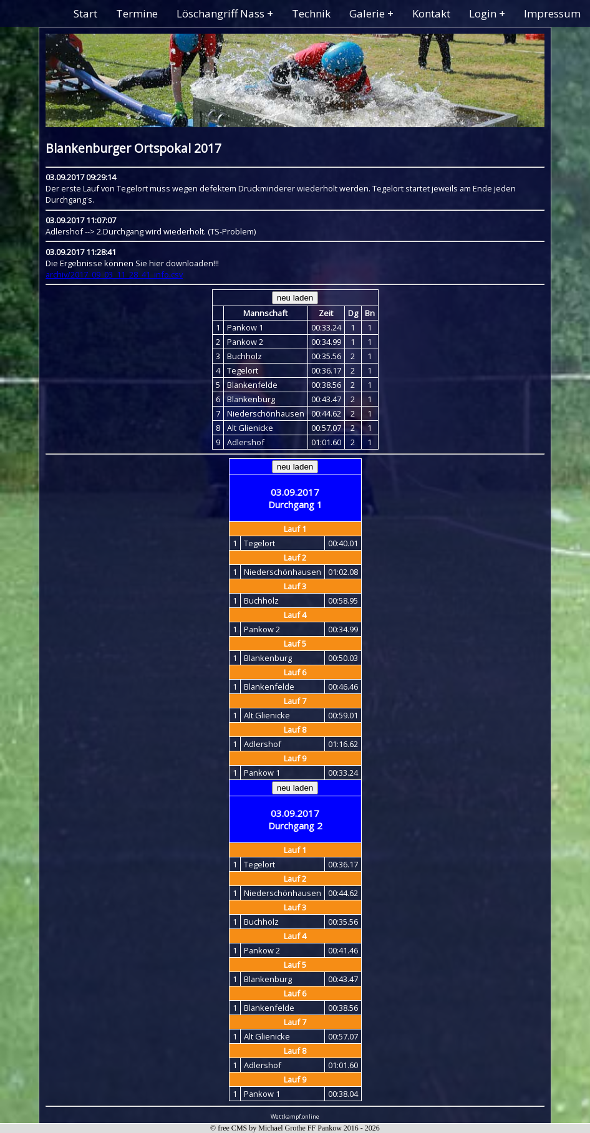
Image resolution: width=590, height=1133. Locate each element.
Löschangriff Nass (220, 13)
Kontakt (431, 13)
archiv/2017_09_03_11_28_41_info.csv (114, 274)
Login (482, 13)
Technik (311, 13)
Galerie (367, 13)
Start (85, 13)
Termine (137, 13)
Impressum (552, 13)
